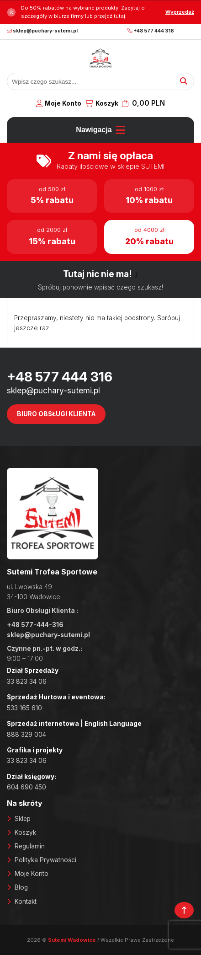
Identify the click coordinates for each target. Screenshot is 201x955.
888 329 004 (26, 734)
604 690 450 (26, 787)
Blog (21, 887)
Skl (19, 818)
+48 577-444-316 (35, 624)
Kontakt (26, 901)
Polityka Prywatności (45, 860)
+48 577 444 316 (150, 31)
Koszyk (106, 103)
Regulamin (30, 846)
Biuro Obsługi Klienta (56, 414)
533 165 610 (24, 708)
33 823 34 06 (27, 681)
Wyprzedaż (179, 12)
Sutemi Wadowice (72, 940)
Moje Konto (63, 103)
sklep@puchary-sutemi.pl (42, 31)
